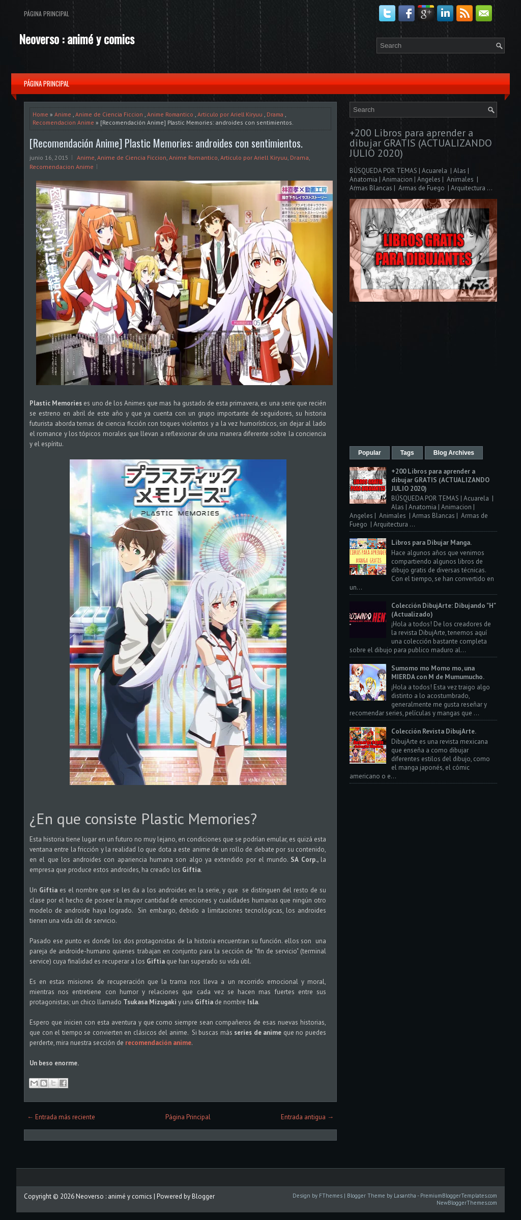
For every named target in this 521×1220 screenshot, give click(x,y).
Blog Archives (453, 452)
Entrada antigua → (307, 1117)
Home (40, 114)
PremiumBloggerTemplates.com (458, 1195)
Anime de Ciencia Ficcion (109, 114)
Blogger (203, 1196)
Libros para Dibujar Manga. (431, 542)
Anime (62, 114)
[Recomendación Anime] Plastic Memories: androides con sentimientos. (166, 143)
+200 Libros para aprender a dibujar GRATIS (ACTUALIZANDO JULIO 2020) (421, 143)
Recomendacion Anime (63, 122)
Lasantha (405, 1195)
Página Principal (46, 13)
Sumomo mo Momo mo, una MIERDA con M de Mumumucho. (437, 672)
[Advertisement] (423, 375)
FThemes (330, 1195)
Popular (369, 452)
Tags (407, 452)
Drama (275, 114)
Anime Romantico (170, 114)
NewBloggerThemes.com (467, 1202)
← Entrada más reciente (61, 1117)
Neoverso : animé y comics (76, 39)
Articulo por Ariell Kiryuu (230, 114)
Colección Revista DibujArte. (433, 731)
